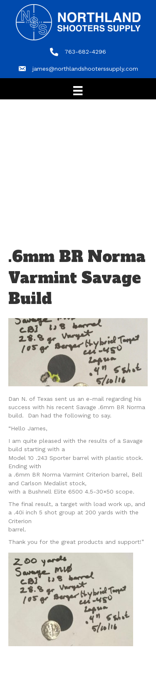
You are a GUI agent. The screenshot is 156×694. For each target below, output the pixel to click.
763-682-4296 (85, 51)
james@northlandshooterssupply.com (85, 68)
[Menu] (78, 90)
